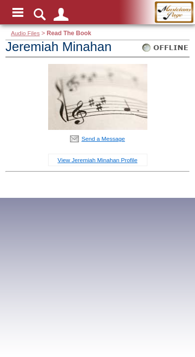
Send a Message (103, 138)
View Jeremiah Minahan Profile (97, 160)
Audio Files (25, 33)
